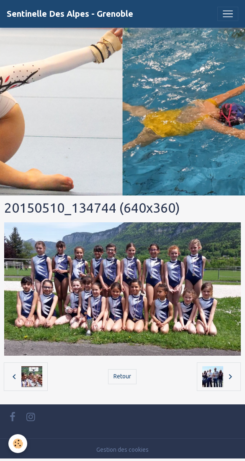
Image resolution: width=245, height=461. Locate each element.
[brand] (70, 14)
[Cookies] (17, 443)
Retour (122, 376)
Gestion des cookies (122, 449)
